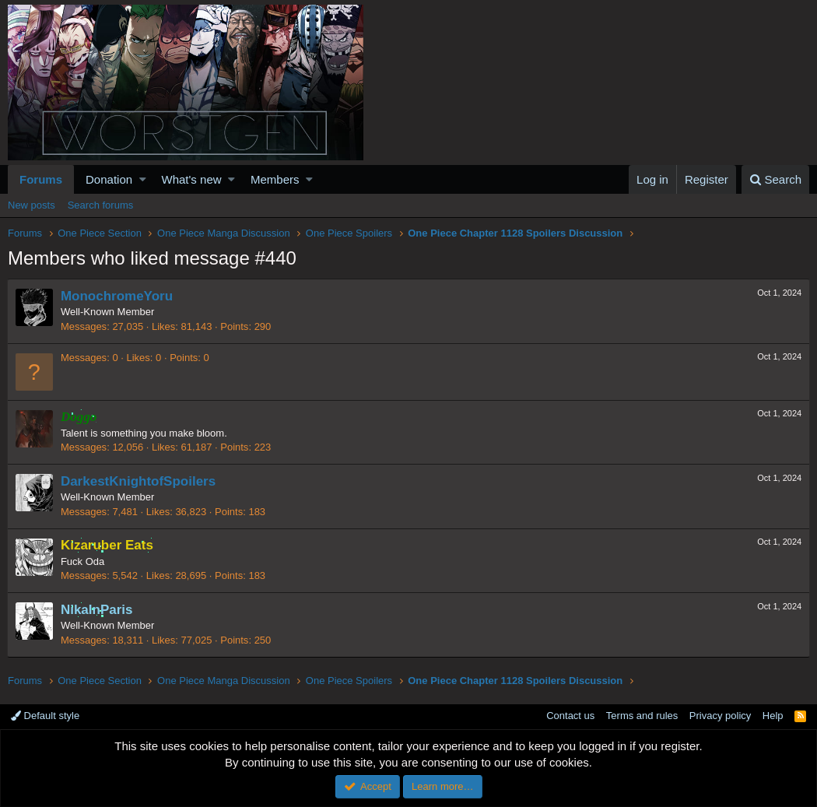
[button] (142, 179)
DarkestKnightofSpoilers (138, 481)
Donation (109, 179)
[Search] (775, 179)
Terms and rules (642, 715)
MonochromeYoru (117, 296)
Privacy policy (720, 715)
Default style (45, 715)
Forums (40, 179)
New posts (31, 205)
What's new (192, 179)
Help (773, 715)
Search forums (101, 205)
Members (275, 179)
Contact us (570, 715)
